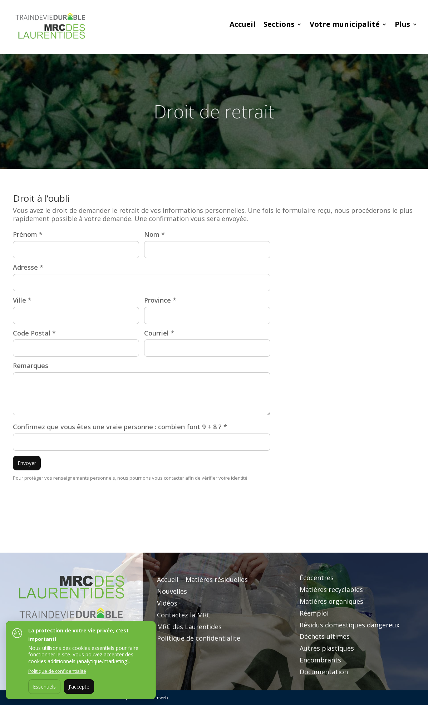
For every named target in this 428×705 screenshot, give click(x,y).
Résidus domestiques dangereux (349, 625)
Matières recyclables (331, 589)
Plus (402, 25)
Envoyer (27, 463)
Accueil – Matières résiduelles (202, 579)
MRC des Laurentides (189, 626)
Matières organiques (331, 601)
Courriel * (159, 333)
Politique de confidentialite (198, 638)
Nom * (154, 234)
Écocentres (317, 577)
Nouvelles (172, 591)
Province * (160, 300)
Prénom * (28, 234)
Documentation (324, 671)
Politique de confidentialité (57, 671)
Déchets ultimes (325, 636)
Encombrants (320, 660)
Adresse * (28, 267)
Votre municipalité (345, 25)
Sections (279, 25)
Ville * (22, 300)
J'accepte (79, 686)
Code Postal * (34, 333)
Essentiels (44, 686)
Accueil (243, 25)
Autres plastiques (327, 648)
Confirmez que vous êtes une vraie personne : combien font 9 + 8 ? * (120, 427)
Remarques (30, 366)
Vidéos (167, 603)
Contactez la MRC (184, 615)
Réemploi (314, 613)
